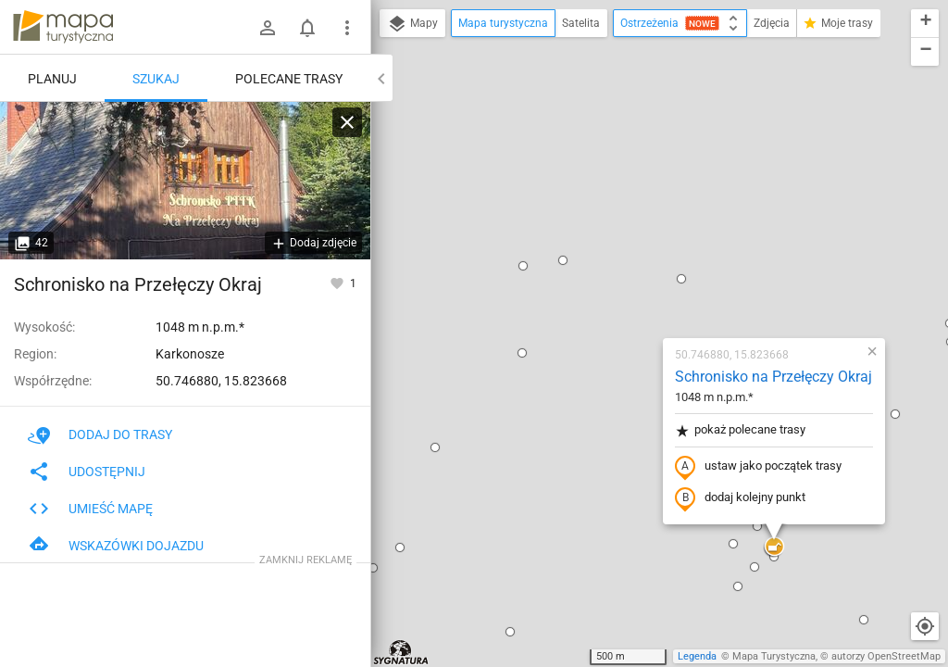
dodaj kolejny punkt (625, 284)
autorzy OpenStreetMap (886, 656)
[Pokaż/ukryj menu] (347, 28)
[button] (448, 46)
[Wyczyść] (347, 122)
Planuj (52, 78)
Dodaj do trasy (100, 434)
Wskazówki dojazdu (116, 546)
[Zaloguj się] (267, 28)
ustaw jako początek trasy (643, 253)
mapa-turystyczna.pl (63, 27)
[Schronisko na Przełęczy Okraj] (185, 180)
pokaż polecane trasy (625, 216)
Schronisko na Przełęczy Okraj (658, 162)
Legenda (697, 656)
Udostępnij (86, 471)
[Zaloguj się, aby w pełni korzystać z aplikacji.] (338, 282)
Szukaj (156, 78)
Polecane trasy (289, 78)
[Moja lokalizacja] (925, 626)
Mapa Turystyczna (774, 656)
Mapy (412, 24)
